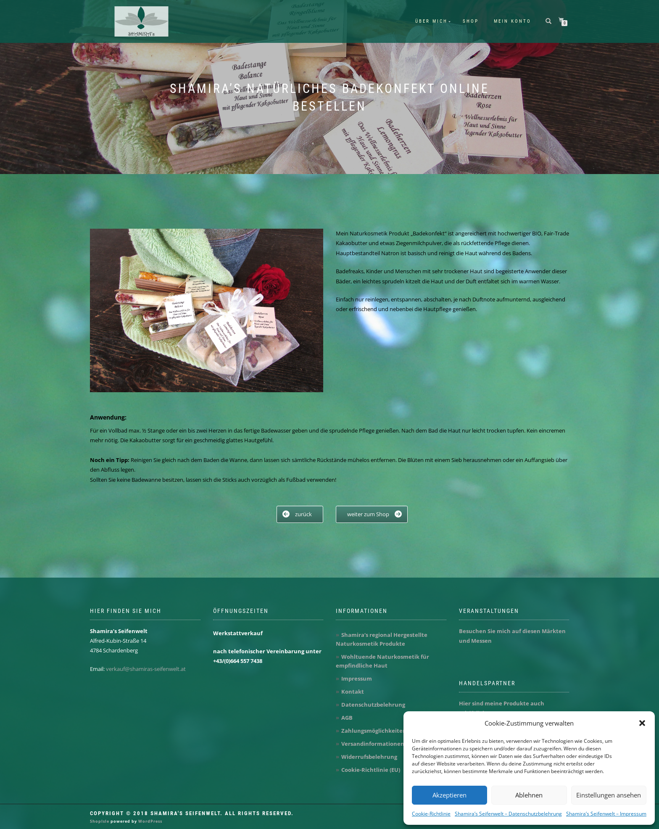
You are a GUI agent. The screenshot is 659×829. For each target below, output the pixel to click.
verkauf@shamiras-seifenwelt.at (146, 669)
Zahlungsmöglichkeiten (373, 730)
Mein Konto (512, 21)
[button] (642, 723)
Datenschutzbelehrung (373, 704)
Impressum (356, 678)
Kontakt (352, 691)
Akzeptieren (449, 795)
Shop (471, 21)
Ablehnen (529, 795)
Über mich (431, 21)
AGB (347, 717)
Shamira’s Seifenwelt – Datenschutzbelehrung (508, 813)
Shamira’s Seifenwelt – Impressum (606, 813)
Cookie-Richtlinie (431, 813)
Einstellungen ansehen (608, 795)
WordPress (149, 821)
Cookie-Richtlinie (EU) (370, 770)
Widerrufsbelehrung (369, 756)
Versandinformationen (372, 743)
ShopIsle (100, 821)
